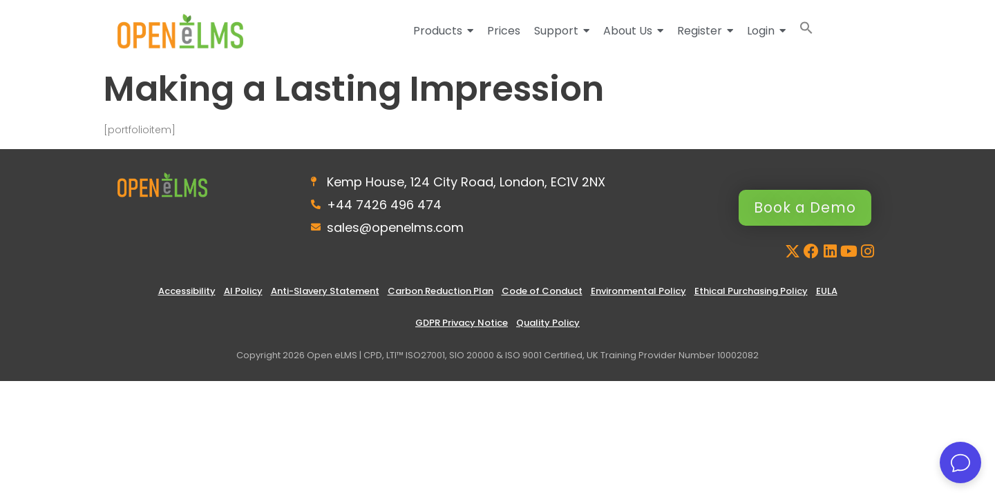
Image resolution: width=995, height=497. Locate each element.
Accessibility (187, 291)
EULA (826, 291)
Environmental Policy (638, 291)
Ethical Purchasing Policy (751, 291)
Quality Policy (548, 323)
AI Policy (243, 291)
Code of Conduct (542, 291)
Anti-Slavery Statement (325, 291)
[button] (806, 31)
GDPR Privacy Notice (461, 323)
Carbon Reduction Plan (440, 291)
